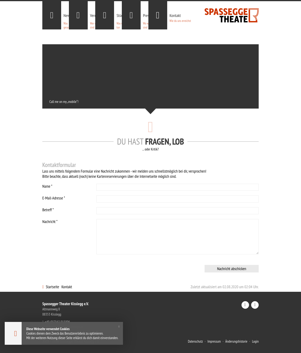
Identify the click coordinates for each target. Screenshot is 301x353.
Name (47, 186)
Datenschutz (195, 341)
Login (255, 341)
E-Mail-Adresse (53, 198)
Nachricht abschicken (231, 268)
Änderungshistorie (236, 341)
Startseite (52, 286)
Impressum (214, 341)
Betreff (48, 209)
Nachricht (49, 221)
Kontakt (66, 286)
